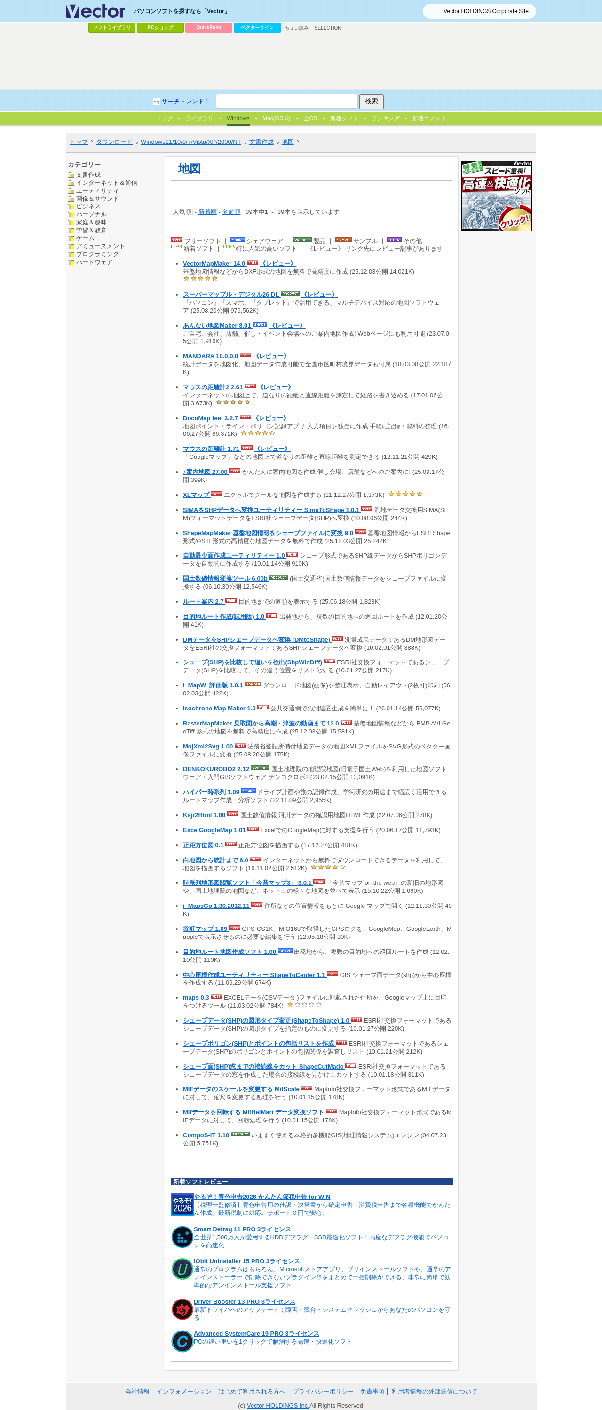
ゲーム (85, 238)
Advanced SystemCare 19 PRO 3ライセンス (256, 1333)
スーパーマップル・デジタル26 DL (232, 294)
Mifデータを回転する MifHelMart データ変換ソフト (254, 1112)
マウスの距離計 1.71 (212, 448)
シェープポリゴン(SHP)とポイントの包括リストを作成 (259, 1043)
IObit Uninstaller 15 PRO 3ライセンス (247, 1261)
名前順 (231, 211)
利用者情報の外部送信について (434, 1391)
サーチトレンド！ (185, 101)
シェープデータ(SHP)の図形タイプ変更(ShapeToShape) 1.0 (267, 1020)
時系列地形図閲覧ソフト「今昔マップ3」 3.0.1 (248, 882)
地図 (288, 141)
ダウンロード (114, 141)
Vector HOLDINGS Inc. (278, 1405)
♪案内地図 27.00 (206, 471)
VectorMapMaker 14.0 (215, 263)
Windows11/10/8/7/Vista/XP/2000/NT (191, 141)
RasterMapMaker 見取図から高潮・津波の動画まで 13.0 (262, 723)
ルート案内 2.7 (204, 601)
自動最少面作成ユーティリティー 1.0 (234, 555)
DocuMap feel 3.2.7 (211, 418)
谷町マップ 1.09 (206, 928)
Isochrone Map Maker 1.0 (220, 708)
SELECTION (328, 28)
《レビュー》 (278, 263)
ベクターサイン (257, 27)
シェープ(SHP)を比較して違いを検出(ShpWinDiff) (253, 662)
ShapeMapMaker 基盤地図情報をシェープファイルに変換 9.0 (269, 532)
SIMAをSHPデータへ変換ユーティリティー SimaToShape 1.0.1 (272, 509)
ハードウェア (94, 262)
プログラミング (97, 254)
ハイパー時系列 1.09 (212, 792)
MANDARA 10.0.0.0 (211, 356)
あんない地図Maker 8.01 (218, 325)
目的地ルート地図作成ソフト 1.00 (230, 951)
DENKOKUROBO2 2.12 (217, 768)
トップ (79, 141)
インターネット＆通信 (106, 182)
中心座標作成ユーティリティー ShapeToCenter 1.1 (255, 974)
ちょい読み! (297, 28)
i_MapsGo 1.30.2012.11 (217, 905)
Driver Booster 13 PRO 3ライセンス (244, 1301)
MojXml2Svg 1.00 (209, 746)
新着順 (207, 211)
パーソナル (91, 214)
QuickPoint (209, 27)
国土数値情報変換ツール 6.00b (226, 578)
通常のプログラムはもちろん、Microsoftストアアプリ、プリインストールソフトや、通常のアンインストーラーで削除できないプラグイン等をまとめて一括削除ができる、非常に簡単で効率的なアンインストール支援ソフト (322, 1277)
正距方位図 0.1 (204, 845)
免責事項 (372, 1391)
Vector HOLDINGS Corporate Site (486, 11)
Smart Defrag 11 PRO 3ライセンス (242, 1229)
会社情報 (137, 1391)
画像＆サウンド (97, 198)
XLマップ (197, 494)
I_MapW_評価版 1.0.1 (214, 685)
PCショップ (160, 27)
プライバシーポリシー (323, 1391)
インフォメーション (184, 1391)
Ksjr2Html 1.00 (205, 815)
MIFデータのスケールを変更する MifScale (242, 1089)
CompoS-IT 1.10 (207, 1135)
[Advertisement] (301, 61)
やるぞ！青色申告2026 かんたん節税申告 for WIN (262, 1196)
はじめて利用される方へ (251, 1391)
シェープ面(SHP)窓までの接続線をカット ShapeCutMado (264, 1066)
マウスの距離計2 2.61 (214, 387)
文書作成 (261, 141)
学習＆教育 (91, 230)
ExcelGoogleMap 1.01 (215, 830)
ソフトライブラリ (112, 27)
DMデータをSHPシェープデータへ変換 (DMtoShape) (257, 639)
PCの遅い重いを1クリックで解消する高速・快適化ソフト (273, 1341)
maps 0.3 (197, 997)
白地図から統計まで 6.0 (216, 860)
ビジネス (88, 206)
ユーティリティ (97, 190)
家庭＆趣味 (91, 222)
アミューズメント (100, 246)
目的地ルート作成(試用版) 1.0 (224, 616)
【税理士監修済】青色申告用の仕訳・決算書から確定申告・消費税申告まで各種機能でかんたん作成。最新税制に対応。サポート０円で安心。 (322, 1208)
